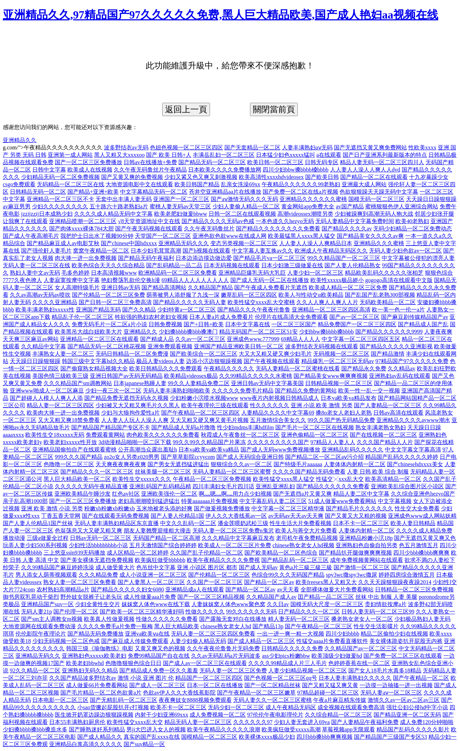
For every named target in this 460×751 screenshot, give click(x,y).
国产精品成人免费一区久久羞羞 (158, 670)
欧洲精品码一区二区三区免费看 (177, 273)
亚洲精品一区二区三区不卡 (60, 199)
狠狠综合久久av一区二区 (241, 464)
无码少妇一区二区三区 (236, 707)
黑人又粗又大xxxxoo (119, 155)
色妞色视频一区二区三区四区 (186, 147)
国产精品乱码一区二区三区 (295, 560)
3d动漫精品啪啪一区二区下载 (134, 442)
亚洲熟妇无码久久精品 (90, 670)
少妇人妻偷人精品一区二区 (246, 206)
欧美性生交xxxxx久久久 (141, 479)
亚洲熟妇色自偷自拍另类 (366, 545)
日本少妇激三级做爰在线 (292, 265)
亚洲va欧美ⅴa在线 (147, 634)
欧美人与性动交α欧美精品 (310, 295)
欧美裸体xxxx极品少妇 (267, 737)
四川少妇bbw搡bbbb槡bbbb (296, 170)
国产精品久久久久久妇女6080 (127, 589)
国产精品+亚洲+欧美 (93, 192)
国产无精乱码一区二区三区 (123, 700)
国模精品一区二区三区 (209, 737)
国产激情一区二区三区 (362, 567)
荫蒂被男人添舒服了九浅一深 (182, 295)
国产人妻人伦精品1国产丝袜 (38, 523)
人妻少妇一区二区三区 (315, 273)
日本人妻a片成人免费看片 (221, 317)
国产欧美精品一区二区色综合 (280, 553)
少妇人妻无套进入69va (302, 722)
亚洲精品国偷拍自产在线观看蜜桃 (74, 449)
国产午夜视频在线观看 (272, 361)
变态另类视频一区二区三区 (244, 243)
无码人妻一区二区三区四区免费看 (213, 634)
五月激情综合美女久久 (278, 420)
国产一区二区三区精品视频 (211, 597)
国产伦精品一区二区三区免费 (108, 295)
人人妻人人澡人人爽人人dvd (365, 170)
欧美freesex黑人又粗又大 (326, 582)
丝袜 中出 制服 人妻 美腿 (386, 597)
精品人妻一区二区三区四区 (60, 405)
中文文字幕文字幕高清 (413, 449)
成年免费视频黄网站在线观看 (366, 560)
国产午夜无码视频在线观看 (149, 229)
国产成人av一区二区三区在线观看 (205, 663)
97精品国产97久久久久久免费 (411, 361)
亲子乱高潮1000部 (25, 501)
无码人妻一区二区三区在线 (36, 265)
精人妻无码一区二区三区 (299, 619)
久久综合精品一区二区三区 (338, 715)
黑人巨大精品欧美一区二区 (77, 479)
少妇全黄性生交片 (97, 604)
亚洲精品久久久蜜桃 (379, 243)
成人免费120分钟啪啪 (426, 722)
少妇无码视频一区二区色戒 (66, 641)
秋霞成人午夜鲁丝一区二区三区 (240, 435)
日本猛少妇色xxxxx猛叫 (285, 155)
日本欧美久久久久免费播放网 (224, 170)
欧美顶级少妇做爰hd (336, 656)
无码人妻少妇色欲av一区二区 (405, 251)
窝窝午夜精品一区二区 (101, 251)
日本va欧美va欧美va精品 (208, 449)
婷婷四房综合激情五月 (407, 575)
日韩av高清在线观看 (398, 413)
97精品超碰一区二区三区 (328, 693)
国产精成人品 (157, 339)
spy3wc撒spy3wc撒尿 (351, 575)
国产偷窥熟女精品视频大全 (94, 368)
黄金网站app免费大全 (307, 206)
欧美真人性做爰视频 (109, 619)
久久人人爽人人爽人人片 (327, 302)
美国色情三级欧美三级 (60, 376)
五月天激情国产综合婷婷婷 (163, 545)
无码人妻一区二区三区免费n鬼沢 (233, 531)
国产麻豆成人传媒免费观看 (135, 641)
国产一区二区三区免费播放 (88, 162)
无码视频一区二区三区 (341, 354)
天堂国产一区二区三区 (163, 236)
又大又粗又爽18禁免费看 (69, 420)
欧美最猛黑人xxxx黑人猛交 (301, 236)
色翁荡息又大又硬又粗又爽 (88, 531)
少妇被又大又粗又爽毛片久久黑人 (138, 405)
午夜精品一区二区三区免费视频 (212, 479)
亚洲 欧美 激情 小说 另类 (52, 508)
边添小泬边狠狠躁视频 (214, 361)
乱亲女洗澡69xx (240, 184)
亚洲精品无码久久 (37, 656)
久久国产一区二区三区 (214, 582)
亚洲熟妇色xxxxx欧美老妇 (94, 656)
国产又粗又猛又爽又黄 (330, 685)
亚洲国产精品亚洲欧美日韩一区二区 (239, 346)
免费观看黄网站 (105, 435)
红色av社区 (126, 494)
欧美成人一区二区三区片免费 (234, 545)
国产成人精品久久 (99, 737)
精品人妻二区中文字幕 (361, 494)
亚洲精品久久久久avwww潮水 (413, 420)
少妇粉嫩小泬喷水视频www (204, 398)
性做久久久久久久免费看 (167, 619)
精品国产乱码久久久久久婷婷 (401, 457)
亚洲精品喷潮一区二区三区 (83, 221)
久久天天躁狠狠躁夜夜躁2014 (394, 582)
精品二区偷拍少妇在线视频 (394, 634)
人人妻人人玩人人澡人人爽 (135, 420)
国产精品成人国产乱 (423, 324)
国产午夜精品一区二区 (421, 678)
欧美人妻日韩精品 (412, 523)
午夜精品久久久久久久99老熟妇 (301, 184)
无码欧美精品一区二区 (388, 302)
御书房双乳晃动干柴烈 (31, 597)
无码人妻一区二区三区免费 (233, 670)
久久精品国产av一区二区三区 (360, 648)
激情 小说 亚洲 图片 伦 (146, 678)
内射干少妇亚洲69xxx (161, 715)
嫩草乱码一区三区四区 (249, 295)
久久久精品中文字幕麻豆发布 (238, 538)
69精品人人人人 (300, 339)
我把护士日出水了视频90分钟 (96, 236)
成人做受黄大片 (115, 567)
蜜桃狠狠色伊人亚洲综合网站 (401, 206)
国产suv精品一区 (144, 744)
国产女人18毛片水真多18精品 (384, 670)
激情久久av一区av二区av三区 (404, 700)
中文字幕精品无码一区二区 (154, 192)
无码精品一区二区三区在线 (70, 184)
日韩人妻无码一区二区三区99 (377, 612)
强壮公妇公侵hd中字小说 (417, 707)
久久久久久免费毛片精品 (243, 391)
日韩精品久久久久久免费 (292, 648)
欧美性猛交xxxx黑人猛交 (284, 479)
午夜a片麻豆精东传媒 (339, 700)
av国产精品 (349, 206)
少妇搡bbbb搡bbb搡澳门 (188, 332)
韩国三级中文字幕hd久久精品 (98, 361)
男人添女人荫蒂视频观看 (46, 575)
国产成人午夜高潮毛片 (31, 236)
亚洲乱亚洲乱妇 (275, 486)
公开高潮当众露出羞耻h (147, 449)
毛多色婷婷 (75, 273)
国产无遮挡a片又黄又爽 (302, 494)
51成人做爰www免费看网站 (342, 501)
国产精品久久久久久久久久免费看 (278, 229)
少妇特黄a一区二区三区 (186, 310)
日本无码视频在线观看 (232, 265)
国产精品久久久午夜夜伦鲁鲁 (253, 310)
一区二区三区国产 (293, 324)
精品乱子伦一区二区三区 (82, 317)
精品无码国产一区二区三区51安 (258, 332)
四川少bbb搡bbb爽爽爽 (421, 553)
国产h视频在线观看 (206, 251)
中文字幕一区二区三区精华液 (287, 508)
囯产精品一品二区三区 (326, 597)
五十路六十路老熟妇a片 (119, 206)
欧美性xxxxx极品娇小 (337, 280)
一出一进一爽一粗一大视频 (290, 634)
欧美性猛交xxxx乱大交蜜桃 (261, 302)
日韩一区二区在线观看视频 (242, 214)
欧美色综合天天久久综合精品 (108, 265)
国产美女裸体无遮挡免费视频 (96, 560)
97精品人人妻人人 (332, 442)
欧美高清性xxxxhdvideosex (271, 177)
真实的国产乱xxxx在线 (152, 737)
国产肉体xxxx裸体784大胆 (81, 229)
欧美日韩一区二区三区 (275, 162)
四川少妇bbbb (342, 634)
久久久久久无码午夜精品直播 (91, 486)
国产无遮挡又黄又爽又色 (425, 538)
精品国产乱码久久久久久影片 (412, 729)
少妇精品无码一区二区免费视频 (60, 177)
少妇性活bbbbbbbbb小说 (98, 545)
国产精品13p (267, 626)
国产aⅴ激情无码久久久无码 (244, 199)
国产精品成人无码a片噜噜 (183, 427)
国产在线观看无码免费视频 (115, 516)
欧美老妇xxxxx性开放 (70, 442)
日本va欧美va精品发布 (348, 398)
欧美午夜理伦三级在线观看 (215, 405)
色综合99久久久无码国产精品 (287, 575)
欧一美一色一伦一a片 (398, 310)
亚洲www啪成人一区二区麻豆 (47, 391)
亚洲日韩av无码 (120, 287)
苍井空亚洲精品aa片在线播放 (225, 192)
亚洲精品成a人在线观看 (194, 589)
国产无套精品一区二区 (252, 147)
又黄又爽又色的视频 (160, 648)
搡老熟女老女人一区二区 (362, 619)
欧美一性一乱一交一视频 (369, 391)
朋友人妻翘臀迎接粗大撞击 (157, 531)
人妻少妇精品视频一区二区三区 (307, 670)
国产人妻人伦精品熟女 (352, 265)
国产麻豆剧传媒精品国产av (414, 317)
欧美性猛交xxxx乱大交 (135, 722)
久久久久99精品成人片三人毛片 (287, 663)
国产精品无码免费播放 (95, 634)
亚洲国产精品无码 (98, 310)
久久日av (278, 604)
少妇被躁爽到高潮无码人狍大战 (374, 214)
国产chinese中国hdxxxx (129, 243)
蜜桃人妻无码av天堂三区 (180, 206)
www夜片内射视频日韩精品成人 (280, 398)
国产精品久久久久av (347, 229)
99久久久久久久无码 (251, 612)
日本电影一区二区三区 (60, 700)
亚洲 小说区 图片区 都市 (207, 567)
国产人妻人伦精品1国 (177, 516)
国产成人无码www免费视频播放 (280, 449)
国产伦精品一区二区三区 (219, 575)
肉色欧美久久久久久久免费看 (162, 435)
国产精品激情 (388, 354)
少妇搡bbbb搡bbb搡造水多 (35, 729)
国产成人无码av (258, 567)
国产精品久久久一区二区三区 (96, 472)
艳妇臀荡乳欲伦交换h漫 (130, 280)
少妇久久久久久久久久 (60, 206)
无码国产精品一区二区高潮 (166, 538)
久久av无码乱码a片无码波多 (226, 656)
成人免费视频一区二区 (218, 715)
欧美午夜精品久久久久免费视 (223, 560)
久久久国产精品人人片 (385, 442)
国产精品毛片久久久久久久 (359, 508)
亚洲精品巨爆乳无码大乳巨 (252, 273)
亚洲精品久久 (20, 140)
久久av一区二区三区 (200, 339)
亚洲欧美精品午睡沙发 (82, 494)
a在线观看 (328, 155)
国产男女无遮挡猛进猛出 (178, 464)
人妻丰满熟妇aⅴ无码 (307, 147)
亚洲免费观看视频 (169, 346)
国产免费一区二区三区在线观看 (402, 656)
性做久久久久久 (205, 612)
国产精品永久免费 (363, 368)
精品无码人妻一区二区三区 (198, 722)
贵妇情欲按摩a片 (386, 604)
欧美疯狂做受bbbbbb (160, 560)
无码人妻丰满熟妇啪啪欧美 (176, 391)
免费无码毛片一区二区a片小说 (109, 324)
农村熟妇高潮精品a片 (63, 589)
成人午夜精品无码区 (290, 707)
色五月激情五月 (418, 545)
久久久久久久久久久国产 (278, 442)
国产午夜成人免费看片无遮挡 (270, 287)
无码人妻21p (36, 612)
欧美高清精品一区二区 (393, 479)
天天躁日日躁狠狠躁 (35, 361)
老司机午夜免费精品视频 (307, 538)
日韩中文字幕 (49, 170)
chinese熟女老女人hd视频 (303, 545)
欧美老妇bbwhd (85, 663)
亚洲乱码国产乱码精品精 (160, 486)
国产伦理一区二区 (75, 612)
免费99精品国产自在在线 (159, 656)
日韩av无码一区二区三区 (100, 538)
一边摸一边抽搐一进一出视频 (396, 685)
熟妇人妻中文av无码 (35, 273)
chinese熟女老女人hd (226, 626)
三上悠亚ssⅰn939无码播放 (74, 553)
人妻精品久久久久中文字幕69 (277, 413)
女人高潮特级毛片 (77, 287)
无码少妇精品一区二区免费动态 (412, 229)
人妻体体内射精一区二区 (355, 464)
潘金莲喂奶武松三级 (243, 523)
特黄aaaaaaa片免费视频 (209, 501)
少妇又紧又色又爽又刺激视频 (200, 177)
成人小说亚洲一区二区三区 (153, 575)
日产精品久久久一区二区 (309, 612)
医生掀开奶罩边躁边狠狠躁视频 (94, 715)
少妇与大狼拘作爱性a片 (130, 413)
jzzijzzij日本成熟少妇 (47, 214)
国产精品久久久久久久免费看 (332, 486)
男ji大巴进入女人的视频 (156, 729)
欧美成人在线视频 (89, 170)
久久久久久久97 (252, 722)
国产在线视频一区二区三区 (383, 435)
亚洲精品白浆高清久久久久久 (85, 744)
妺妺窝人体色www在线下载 (155, 604)
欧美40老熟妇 (412, 221)
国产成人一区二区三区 (157, 685)
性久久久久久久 (269, 405)
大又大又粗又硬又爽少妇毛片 (275, 354)
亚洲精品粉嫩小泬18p (366, 538)
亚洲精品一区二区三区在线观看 (99, 339)
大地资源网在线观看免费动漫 (39, 626)
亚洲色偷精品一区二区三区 (314, 435)
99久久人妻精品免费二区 (199, 383)
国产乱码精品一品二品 (174, 265)
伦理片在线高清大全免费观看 (291, 317)
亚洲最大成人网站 (364, 184)
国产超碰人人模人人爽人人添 (46, 398)
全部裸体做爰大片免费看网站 (337, 589)
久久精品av (401, 368)
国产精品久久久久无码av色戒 (218, 221)
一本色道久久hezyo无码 (285, 221)
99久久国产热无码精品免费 (341, 420)
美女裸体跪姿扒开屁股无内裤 (405, 641)
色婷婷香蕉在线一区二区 (359, 663)
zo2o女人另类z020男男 (131, 457)
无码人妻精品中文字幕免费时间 (354, 221)
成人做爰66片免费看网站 (97, 685)
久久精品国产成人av (271, 597)
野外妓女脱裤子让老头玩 (91, 597)
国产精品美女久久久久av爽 (370, 236)
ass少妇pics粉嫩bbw (286, 656)
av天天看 (288, 589)
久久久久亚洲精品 (54, 302)
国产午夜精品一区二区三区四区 (200, 413)
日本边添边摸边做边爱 (204, 258)
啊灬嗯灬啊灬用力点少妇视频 (235, 494)
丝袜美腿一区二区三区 (163, 472)
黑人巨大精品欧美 (176, 626)
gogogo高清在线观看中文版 (399, 280)
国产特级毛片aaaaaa (298, 464)
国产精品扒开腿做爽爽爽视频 (355, 553)
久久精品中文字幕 (43, 346)
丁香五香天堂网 (60, 516)
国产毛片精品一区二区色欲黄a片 (101, 693)
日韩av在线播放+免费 (150, 162)
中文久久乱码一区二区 (188, 523)
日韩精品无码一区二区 (38, 192)
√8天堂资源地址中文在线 (149, 221)
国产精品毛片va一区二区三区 (269, 258)
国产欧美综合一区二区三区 (203, 354)
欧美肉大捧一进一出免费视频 (63, 413)
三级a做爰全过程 (47, 538)
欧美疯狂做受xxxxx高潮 (291, 729)
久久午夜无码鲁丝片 (209, 229)
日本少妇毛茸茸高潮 (156, 251)
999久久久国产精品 (79, 457)
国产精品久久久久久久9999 (389, 332)
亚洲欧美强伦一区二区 (169, 494)
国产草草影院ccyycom (188, 457)
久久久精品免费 (98, 575)
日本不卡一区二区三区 (361, 523)
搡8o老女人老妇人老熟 (344, 413)
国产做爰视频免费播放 (222, 508)
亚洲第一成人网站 (70, 155)
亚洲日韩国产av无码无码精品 (126, 376)
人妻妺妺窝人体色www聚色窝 (228, 604)
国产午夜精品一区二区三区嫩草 (256, 693)
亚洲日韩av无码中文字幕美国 (267, 383)
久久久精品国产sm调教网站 (78, 383)
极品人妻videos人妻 (160, 361)
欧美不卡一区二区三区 (178, 707)
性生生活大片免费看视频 (300, 523)
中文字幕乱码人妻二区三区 (273, 501)
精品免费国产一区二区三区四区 (357, 324)
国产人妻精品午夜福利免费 (365, 722)
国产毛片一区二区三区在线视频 (314, 427)
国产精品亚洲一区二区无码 (407, 715)
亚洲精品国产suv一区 (47, 604)
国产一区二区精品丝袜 (272, 685)
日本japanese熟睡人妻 (139, 383)
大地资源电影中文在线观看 (139, 184)
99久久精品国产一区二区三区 (343, 258)
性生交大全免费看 (417, 508)
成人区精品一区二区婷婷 (138, 553)
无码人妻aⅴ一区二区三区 (391, 693)
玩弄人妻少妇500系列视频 (35, 545)
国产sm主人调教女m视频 (52, 619)
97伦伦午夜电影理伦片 (275, 715)
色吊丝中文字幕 (156, 567)
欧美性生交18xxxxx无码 (54, 435)
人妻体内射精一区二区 (367, 531)
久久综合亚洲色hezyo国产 (423, 494)
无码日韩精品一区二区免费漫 (132, 354)
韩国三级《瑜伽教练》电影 (99, 648)
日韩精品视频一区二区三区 (339, 383)
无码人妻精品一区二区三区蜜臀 (231, 472)
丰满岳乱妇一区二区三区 (224, 155)
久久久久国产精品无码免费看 (309, 472)
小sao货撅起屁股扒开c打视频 (113, 707)
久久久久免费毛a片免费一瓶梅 (115, 626)
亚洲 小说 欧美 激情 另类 (322, 405)
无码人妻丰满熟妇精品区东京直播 (116, 523)
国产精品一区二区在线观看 (374, 177)
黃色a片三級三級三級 (305, 567)
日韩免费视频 (165, 324)
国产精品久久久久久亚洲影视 (396, 346)
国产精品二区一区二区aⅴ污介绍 (324, 457)
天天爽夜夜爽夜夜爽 (121, 464)
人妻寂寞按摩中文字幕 (72, 280)
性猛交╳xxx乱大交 (340, 479)
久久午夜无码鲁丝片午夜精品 (150, 170)
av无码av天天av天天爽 (295, 516)
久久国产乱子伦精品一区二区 (206, 553)
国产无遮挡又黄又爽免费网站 (370, 147)
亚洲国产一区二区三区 (181, 199)
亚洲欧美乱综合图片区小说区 (407, 486)
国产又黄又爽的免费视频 (132, 177)
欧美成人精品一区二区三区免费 (348, 287)
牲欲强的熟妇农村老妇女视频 (151, 317)
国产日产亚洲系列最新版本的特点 (385, 155)
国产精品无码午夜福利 (146, 258)
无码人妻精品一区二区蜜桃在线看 (298, 368)
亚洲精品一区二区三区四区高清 (331, 310)
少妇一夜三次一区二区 (113, 391)
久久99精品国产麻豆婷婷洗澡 (57, 567)
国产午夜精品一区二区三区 (318, 626)
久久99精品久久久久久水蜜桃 (255, 376)
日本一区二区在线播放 (215, 685)
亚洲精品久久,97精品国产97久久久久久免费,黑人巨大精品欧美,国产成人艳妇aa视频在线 (220, 14)
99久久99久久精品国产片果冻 (209, 442)
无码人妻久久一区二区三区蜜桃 (272, 700)
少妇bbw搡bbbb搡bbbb (326, 332)
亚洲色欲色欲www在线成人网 (229, 236)
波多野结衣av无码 (126, 147)
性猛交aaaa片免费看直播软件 (332, 641)
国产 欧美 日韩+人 (168, 155)
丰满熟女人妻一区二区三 (63, 354)
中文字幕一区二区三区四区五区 (361, 339)
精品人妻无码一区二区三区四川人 (382, 162)
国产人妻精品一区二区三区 (387, 405)
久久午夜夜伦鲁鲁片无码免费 (223, 648)
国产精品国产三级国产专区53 (390, 737)
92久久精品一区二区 (35, 670)
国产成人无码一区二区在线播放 (269, 280)
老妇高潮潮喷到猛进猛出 (149, 501)
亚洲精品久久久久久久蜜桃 (313, 199)
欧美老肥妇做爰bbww (180, 214)
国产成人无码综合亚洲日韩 (250, 457)
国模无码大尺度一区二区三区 (326, 604)
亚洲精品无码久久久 (183, 243)
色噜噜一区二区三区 (69, 464)
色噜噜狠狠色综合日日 (133, 663)
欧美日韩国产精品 (197, 184)
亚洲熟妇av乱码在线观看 (400, 376)
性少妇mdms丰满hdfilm (245, 427)
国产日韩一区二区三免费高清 (115, 302)
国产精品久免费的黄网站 (306, 391)
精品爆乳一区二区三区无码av (337, 361)
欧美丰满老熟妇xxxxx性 (44, 310)
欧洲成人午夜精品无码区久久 (331, 251)
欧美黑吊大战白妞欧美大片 (88, 332)
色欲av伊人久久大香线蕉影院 (179, 693)
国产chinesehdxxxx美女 (415, 464)
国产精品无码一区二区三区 (212, 162)
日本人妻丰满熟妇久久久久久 (355, 678)
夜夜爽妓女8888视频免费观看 (195, 700)
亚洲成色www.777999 (253, 339)
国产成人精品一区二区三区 (261, 641)
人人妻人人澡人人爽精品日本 (315, 243)
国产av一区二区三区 (354, 317)
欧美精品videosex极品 (191, 376)
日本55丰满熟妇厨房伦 (77, 722)
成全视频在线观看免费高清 (351, 707)
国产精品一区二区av (269, 582)
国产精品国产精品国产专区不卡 (110, 427)
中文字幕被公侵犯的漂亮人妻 (418, 258)
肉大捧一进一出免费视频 (86, 258)
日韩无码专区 (322, 162)
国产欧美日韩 (322, 177)
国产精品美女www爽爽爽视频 (331, 376)
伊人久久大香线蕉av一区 (236, 516)
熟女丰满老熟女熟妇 (380, 427)
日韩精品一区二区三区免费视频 (414, 589)
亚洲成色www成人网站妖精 (422, 516)
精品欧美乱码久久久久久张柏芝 (384, 273)
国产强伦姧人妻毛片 (46, 251)
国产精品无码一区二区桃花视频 (106, 346)
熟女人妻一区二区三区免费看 (79, 582)
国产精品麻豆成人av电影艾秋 (63, 243)
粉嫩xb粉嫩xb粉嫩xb (109, 508)
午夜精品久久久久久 (229, 368)
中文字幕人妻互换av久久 (262, 251)
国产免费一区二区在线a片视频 (300, 192)
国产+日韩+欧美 (204, 324)
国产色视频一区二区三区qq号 (280, 678)
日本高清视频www (114, 273)
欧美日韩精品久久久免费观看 (165, 368)
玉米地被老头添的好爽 (164, 508)
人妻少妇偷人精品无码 (198, 641)
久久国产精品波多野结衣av (82, 678)
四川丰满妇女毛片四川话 (223, 486)
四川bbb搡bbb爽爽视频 (324, 737)
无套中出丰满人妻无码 (124, 199)
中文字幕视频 (395, 501)
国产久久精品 (139, 310)
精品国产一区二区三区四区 (209, 678)
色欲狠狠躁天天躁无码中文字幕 (379, 192)
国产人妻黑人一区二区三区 (151, 582)
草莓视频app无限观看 (348, 729)
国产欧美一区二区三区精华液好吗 (142, 612)
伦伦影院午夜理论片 (40, 634)
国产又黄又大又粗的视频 (356, 516)
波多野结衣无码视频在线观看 (321, 346)
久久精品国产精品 (210, 287)
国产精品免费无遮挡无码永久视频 (126, 398)
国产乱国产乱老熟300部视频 (380, 295)
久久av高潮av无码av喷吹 (40, 295)
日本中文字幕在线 (247, 324)
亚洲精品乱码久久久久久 (352, 449)
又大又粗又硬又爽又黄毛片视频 (209, 420)
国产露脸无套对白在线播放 (233, 619)
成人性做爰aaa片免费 (150, 597)
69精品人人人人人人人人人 (195, 280)
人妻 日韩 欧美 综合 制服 (378, 472)
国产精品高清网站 (164, 287)
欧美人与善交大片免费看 (306, 531)
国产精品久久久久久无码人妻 (189, 302)
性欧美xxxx (422, 147)
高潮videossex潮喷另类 (305, 214)
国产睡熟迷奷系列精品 (97, 729)
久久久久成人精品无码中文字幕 (113, 214)
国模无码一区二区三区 (376, 199)
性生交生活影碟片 (376, 626)
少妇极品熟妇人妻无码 (422, 619)
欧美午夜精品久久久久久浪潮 (223, 729)
